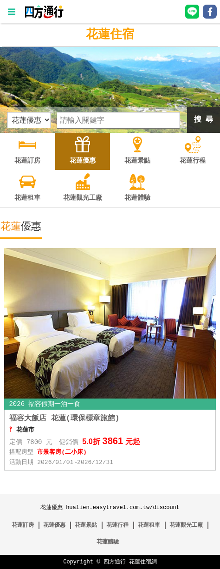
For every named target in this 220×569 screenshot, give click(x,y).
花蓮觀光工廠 (186, 525)
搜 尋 (204, 120)
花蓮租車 (149, 525)
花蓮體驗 (108, 542)
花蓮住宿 (110, 34)
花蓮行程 (117, 525)
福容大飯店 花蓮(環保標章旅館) (64, 418)
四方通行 (115, 562)
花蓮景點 (86, 525)
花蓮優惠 (54, 525)
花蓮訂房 (23, 525)
